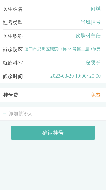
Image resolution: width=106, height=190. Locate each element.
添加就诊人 (18, 113)
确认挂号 (53, 133)
